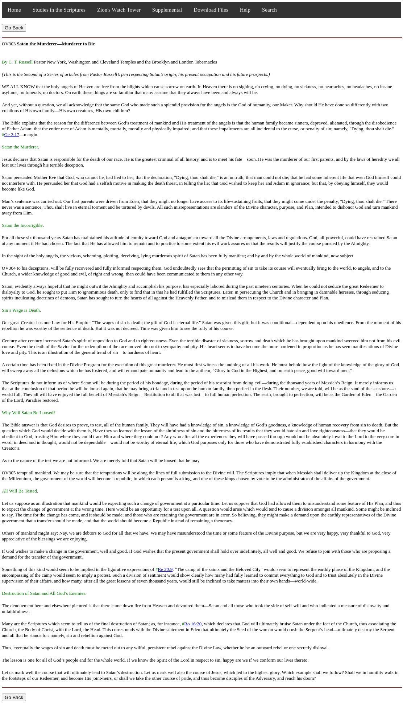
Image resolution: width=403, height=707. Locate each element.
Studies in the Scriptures (59, 10)
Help (245, 10)
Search (269, 10)
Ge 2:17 (12, 134)
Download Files (211, 10)
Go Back (14, 27)
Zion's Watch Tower (119, 10)
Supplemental (167, 10)
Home (14, 10)
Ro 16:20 (193, 623)
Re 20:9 (165, 569)
